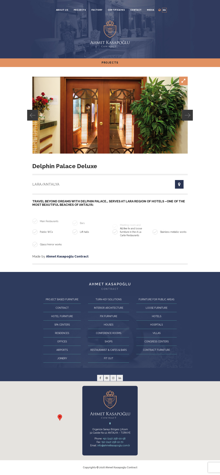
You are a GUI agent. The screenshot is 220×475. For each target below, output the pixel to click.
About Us (62, 10)
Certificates (116, 10)
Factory (96, 10)
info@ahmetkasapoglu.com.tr (113, 445)
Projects (80, 10)
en (164, 10)
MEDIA (150, 10)
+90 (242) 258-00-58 (114, 438)
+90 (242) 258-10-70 (112, 442)
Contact (136, 10)
